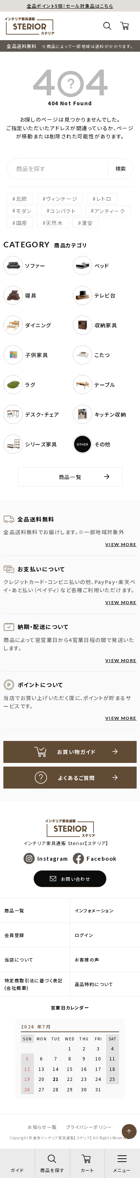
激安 (87, 223)
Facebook (101, 858)
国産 (22, 223)
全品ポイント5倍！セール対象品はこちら (70, 6)
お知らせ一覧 (42, 1127)
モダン (24, 210)
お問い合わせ (75, 879)
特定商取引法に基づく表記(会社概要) (33, 984)
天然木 (54, 223)
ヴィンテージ (62, 198)
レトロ (104, 198)
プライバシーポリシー (89, 1127)
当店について (18, 959)
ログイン (84, 935)
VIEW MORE (121, 544)
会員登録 (14, 935)
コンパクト (63, 210)
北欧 (22, 198)
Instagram (52, 858)
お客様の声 (87, 959)
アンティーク (109, 210)
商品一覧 (70, 477)
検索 (120, 168)
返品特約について (94, 984)
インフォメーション (94, 910)
